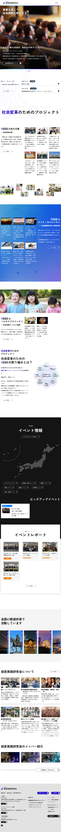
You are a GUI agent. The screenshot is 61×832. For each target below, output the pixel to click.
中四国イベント (37, 487)
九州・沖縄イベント (9, 492)
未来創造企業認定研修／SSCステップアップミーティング (31, 691)
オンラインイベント (9, 483)
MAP (4, 803)
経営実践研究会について (53, 807)
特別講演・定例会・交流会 (51, 690)
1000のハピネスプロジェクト (35, 807)
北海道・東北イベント (28, 483)
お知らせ (30, 797)
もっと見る (6, 91)
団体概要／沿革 (51, 811)
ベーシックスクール (9, 689)
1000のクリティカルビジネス (35, 804)
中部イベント (7, 487)
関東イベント (44, 483)
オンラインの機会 (28, 719)
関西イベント (22, 487)
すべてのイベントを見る (29, 437)
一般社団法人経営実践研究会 (10, 2)
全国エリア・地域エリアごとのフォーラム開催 (51, 720)
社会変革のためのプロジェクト (36, 800)
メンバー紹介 (51, 809)
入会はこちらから (47, 770)
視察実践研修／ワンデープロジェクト (10, 720)
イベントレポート (52, 801)
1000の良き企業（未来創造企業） (36, 802)
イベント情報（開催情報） (53, 799)
